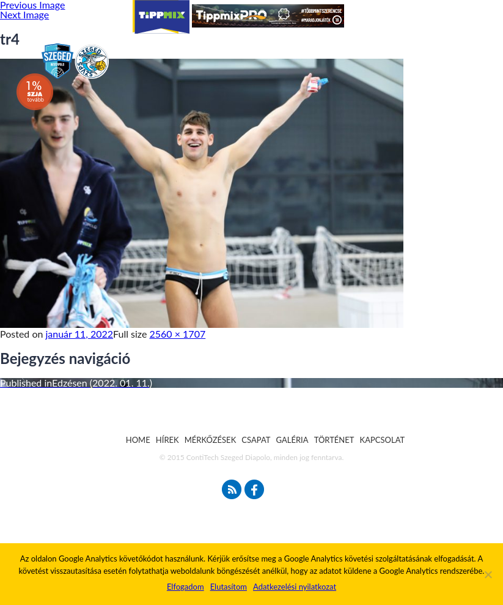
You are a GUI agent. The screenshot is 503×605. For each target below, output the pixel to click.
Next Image (24, 14)
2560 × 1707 (178, 334)
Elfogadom (185, 587)
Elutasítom (228, 587)
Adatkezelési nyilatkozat (294, 587)
